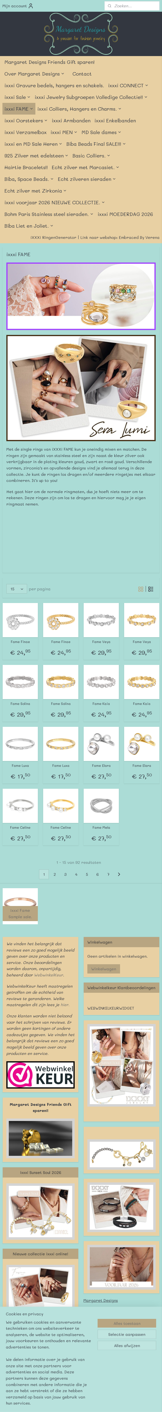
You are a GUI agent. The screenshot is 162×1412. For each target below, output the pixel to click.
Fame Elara (101, 766)
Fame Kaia (101, 704)
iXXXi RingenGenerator (53, 237)
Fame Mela (101, 828)
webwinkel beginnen (95, 1372)
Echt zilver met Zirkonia (35, 190)
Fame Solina (20, 704)
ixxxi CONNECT (128, 85)
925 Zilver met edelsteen (36, 155)
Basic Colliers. (91, 155)
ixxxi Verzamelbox (25, 132)
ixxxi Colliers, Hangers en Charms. (79, 109)
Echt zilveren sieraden (87, 179)
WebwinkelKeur (48, 974)
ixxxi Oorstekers (26, 120)
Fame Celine (20, 828)
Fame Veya (101, 642)
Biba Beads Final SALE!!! (96, 144)
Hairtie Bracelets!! (26, 167)
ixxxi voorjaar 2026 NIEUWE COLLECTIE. (54, 202)
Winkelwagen (103, 968)
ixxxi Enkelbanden (115, 120)
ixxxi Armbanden (71, 120)
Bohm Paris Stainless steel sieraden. (49, 214)
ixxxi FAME (18, 109)
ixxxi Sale (17, 97)
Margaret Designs (100, 1300)
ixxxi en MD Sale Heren (33, 144)
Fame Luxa (20, 766)
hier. (64, 1004)
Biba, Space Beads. (29, 179)
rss (75, 1372)
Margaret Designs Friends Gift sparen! (49, 62)
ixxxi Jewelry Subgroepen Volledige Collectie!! (91, 97)
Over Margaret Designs (34, 73)
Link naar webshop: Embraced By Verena (120, 237)
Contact (82, 73)
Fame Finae (20, 642)
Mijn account (18, 6)
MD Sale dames (101, 132)
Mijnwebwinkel (139, 1372)
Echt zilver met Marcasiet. (86, 167)
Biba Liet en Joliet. (29, 226)
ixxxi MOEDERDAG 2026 (125, 214)
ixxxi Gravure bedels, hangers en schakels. (54, 85)
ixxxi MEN (64, 132)
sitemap (65, 1372)
